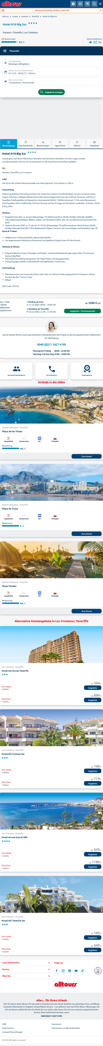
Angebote (94, 143)
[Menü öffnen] (100, 4)
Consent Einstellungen (12, 1032)
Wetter (77, 143)
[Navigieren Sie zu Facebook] (56, 970)
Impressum (56, 1024)
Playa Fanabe (9, 585)
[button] (25, 962)
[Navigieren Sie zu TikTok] (82, 970)
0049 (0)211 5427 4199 (51, 344)
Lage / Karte (60, 143)
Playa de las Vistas (12, 431)
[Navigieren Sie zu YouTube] (76, 970)
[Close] (100, 10)
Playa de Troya (10, 508)
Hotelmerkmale (26, 143)
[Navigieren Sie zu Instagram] (63, 970)
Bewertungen (43, 143)
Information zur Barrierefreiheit (66, 1028)
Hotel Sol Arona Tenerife (15, 670)
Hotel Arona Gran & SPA (14, 837)
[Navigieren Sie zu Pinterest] (69, 970)
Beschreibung (8, 143)
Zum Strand (86, 456)
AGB (4, 1024)
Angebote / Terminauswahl (82, 311)
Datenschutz (8, 1028)
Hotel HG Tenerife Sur (13, 920)
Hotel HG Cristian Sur (13, 753)
